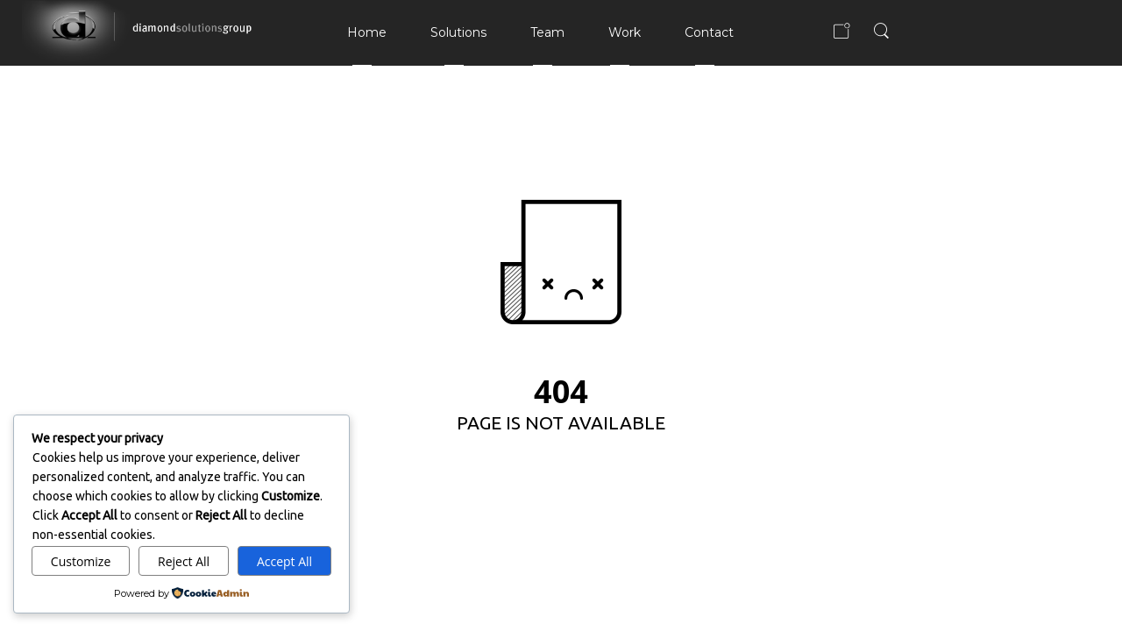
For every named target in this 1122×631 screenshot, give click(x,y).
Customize (80, 561)
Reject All (183, 561)
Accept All (284, 561)
